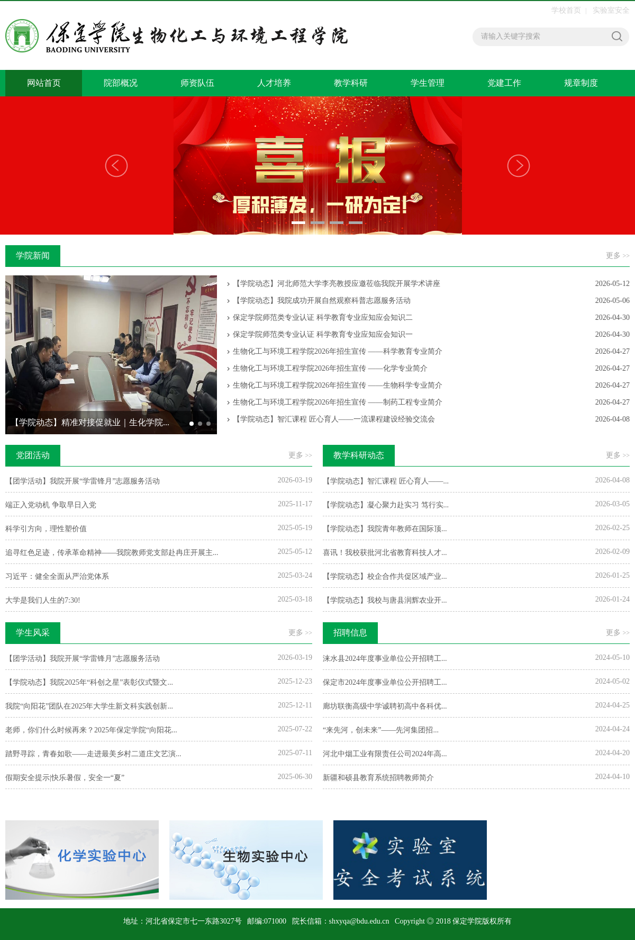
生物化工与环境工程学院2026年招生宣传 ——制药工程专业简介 (337, 402)
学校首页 (566, 10)
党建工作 (504, 82)
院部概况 (121, 82)
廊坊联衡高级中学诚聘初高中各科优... (385, 706)
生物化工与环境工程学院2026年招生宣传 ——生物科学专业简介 (337, 385)
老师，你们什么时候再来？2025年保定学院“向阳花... (91, 730)
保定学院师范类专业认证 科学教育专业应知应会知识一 (323, 334)
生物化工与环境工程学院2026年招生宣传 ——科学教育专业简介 (337, 351)
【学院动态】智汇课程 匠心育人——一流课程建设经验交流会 (334, 419)
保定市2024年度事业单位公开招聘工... (385, 682)
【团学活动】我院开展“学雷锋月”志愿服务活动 (82, 481)
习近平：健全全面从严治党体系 (57, 576)
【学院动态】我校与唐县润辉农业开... (385, 600)
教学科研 (351, 82)
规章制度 (581, 82)
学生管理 (427, 82)
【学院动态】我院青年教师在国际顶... (385, 529)
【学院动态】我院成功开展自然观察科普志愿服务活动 (322, 301)
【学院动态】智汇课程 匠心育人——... (386, 481)
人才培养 (274, 82)
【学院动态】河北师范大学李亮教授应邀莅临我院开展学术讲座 (336, 284)
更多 (618, 255)
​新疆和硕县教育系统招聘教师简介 (378, 778)
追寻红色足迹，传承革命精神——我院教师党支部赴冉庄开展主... (112, 553)
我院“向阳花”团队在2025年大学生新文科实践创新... (89, 706)
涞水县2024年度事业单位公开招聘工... (385, 659)
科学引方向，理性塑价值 (46, 529)
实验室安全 (611, 10)
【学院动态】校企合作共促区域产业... (385, 576)
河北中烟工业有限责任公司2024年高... (385, 754)
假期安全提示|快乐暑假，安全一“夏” (64, 778)
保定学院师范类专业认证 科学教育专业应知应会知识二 (323, 317)
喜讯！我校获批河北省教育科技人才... (385, 553)
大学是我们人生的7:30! (42, 600)
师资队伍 (197, 82)
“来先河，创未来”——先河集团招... (381, 730)
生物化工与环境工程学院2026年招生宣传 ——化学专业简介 (330, 368)
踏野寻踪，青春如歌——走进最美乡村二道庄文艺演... (93, 754)
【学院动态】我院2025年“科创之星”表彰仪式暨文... (89, 682)
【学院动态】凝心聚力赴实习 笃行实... (386, 505)
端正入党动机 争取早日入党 (50, 505)
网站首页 (44, 82)
